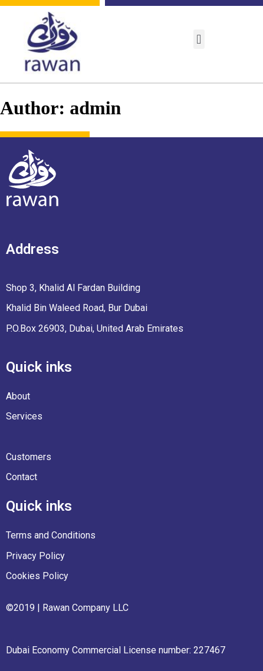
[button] (199, 39)
